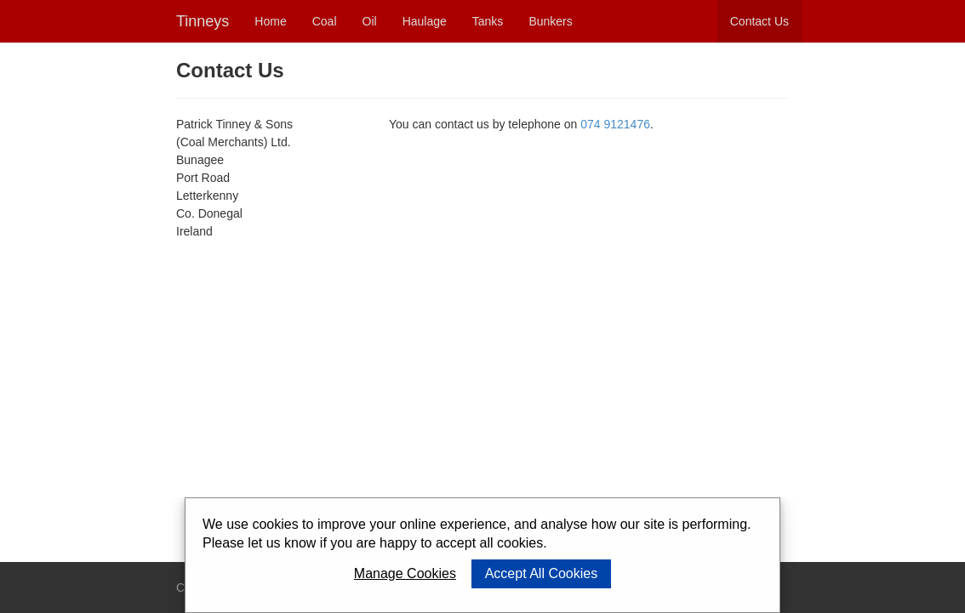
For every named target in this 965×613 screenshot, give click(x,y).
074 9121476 (615, 124)
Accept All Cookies (541, 573)
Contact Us (759, 21)
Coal (324, 21)
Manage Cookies (405, 573)
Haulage (425, 21)
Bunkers (550, 21)
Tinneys (202, 21)
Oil (370, 21)
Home (270, 21)
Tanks (488, 21)
